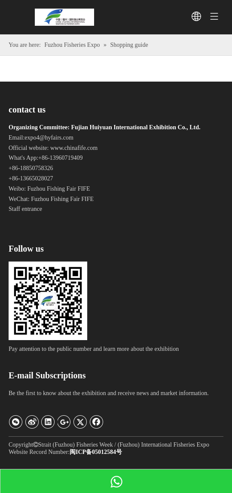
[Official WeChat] (48, 301)
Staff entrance (25, 209)
